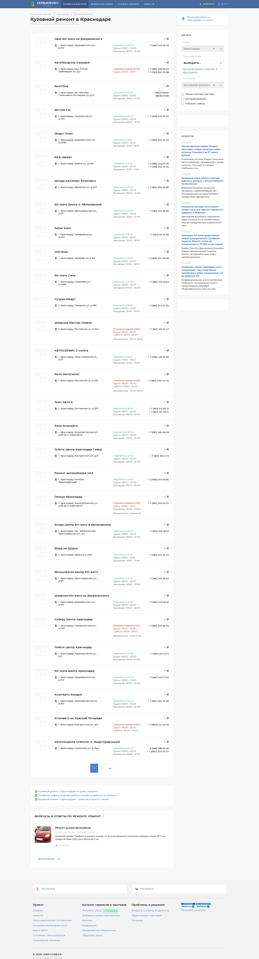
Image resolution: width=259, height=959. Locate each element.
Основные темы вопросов (49, 935)
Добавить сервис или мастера (101, 916)
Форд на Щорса (66, 548)
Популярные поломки (46, 940)
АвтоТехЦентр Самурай (72, 62)
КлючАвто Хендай (68, 694)
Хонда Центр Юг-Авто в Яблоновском (83, 524)
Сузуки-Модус (65, 299)
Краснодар (65, 14)
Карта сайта (40, 930)
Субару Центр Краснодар (74, 619)
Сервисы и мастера (74, 4)
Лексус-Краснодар (68, 497)
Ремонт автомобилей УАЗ (74, 473)
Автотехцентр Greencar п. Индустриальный (87, 742)
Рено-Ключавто (66, 426)
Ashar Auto (63, 228)
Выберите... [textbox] (192, 63)
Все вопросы (49, 859)
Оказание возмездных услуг (50, 925)
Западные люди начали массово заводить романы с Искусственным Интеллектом (202, 181)
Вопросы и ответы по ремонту (150, 911)
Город (186, 42)
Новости (149, 4)
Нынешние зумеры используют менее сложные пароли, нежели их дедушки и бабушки (202, 210)
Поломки (137, 920)
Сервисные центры (43, 14)
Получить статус (92, 911)
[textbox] (203, 49)
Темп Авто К (64, 402)
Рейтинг (87, 920)
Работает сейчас (195, 104)
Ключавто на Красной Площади (78, 718)
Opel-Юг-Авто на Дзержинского (78, 39)
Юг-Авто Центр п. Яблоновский (78, 204)
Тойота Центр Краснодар (73, 647)
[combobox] (202, 48)
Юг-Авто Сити (65, 275)
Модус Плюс (64, 133)
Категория (189, 79)
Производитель (192, 56)
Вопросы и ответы (102, 4)
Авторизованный (195, 99)
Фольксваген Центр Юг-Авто (76, 572)
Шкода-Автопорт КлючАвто (75, 181)
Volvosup (61, 252)
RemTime (61, 86)
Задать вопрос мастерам (147, 916)
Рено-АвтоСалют (67, 374)
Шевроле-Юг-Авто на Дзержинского (82, 595)
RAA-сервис (63, 157)
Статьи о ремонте (128, 4)
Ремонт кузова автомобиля (73, 828)
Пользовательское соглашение (52, 920)
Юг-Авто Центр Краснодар (74, 671)
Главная (38, 911)
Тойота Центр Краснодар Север (78, 449)
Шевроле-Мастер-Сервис (73, 323)
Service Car (63, 110)
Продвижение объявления (99, 930)
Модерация (89, 925)
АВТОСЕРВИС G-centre (71, 350)
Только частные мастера (200, 94)
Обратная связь (92, 935)
